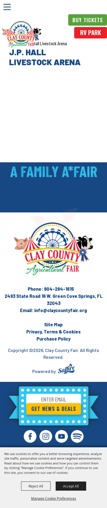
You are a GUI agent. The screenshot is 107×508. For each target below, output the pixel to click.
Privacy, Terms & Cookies (53, 331)
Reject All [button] (36, 486)
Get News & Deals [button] (53, 408)
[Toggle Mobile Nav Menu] (7, 7)
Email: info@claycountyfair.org (53, 310)
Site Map (53, 324)
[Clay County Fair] (22, 34)
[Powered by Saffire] (66, 369)
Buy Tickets (87, 20)
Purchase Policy (53, 338)
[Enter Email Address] (53, 400)
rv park (90, 32)
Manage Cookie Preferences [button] (53, 498)
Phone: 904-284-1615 (51, 289)
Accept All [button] (71, 486)
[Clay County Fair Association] (54, 249)
